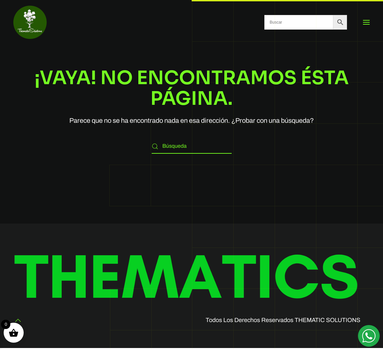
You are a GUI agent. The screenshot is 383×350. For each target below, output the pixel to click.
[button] (366, 22)
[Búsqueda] (192, 146)
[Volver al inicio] (30, 22)
